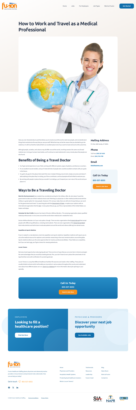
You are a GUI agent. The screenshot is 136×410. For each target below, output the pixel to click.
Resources (89, 371)
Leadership (89, 374)
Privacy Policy (44, 398)
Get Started (127, 6)
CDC (40, 206)
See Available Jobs (84, 335)
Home (65, 6)
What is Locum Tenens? (66, 381)
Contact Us (104, 378)
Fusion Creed (89, 378)
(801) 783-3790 (99, 156)
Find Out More (23, 335)
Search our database (49, 267)
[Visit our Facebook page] (9, 387)
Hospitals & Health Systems (68, 374)
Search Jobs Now (102, 186)
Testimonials (89, 367)
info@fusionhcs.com (97, 166)
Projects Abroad (75, 220)
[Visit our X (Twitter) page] (13, 387)
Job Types (96, 6)
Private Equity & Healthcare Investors (70, 378)
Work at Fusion (109, 6)
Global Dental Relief (79, 223)
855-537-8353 (99, 180)
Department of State (58, 203)
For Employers (84, 6)
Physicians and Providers (67, 371)
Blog (102, 367)
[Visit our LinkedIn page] (17, 387)
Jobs (73, 6)
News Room (104, 371)
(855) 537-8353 (100, 153)
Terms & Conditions (33, 398)
